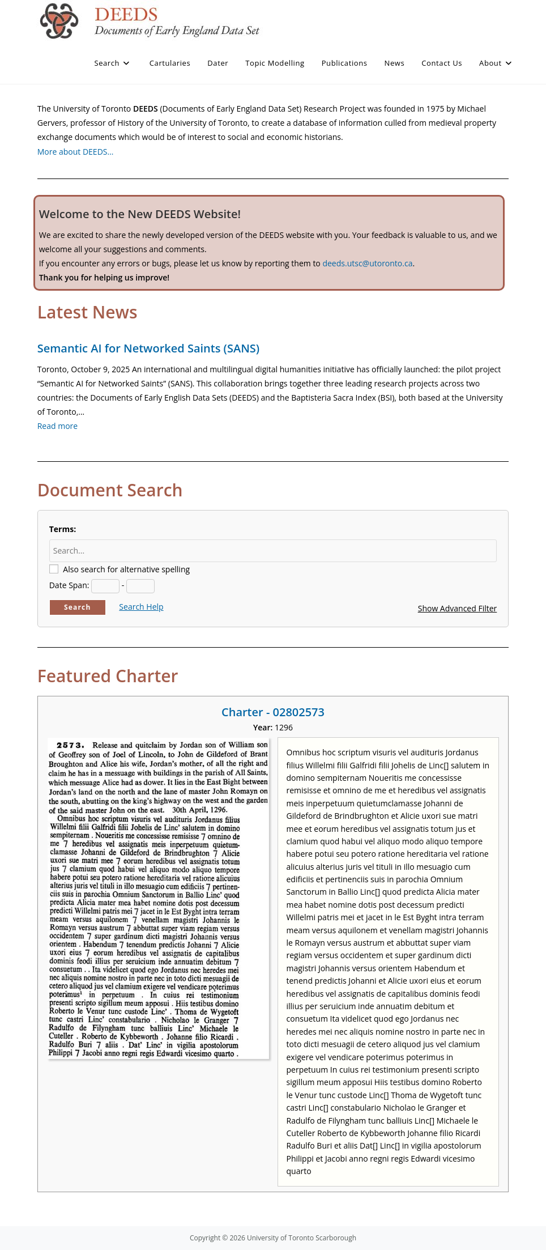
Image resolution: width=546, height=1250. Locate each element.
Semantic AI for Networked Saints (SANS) (148, 348)
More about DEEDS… (75, 151)
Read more (57, 425)
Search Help (141, 606)
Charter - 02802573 (273, 712)
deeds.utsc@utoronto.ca (367, 263)
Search (77, 607)
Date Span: (69, 585)
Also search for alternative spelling (126, 569)
